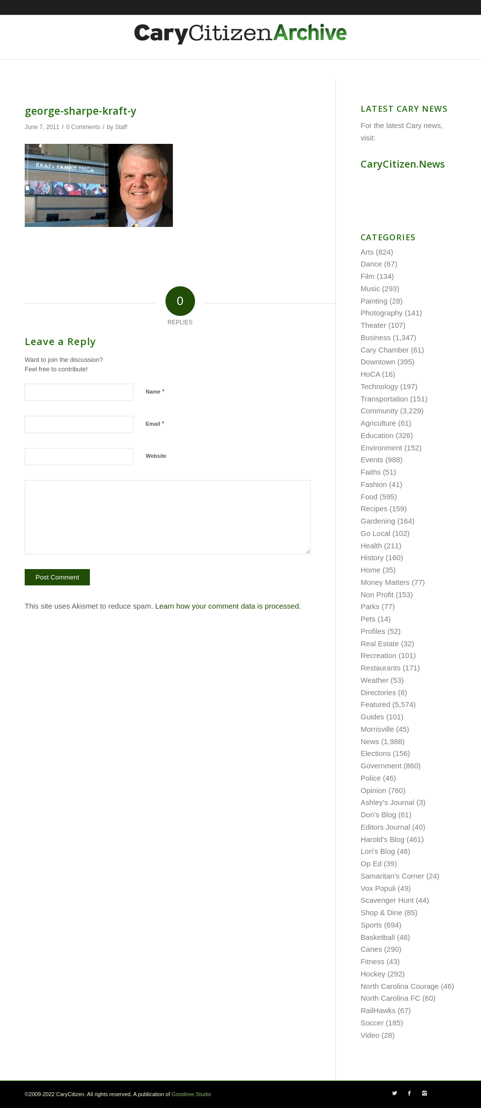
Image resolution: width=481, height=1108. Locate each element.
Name (155, 391)
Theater (373, 325)
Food (369, 496)
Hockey (373, 974)
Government (381, 765)
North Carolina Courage (400, 986)
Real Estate (380, 643)
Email (155, 423)
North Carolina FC (390, 998)
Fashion (374, 484)
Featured (375, 704)
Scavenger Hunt (387, 900)
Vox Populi (378, 888)
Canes (371, 949)
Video (370, 1035)
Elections (376, 753)
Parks (370, 606)
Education (377, 435)
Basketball (378, 937)
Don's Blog (378, 814)
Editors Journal (385, 827)
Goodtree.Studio (191, 1094)
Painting (374, 301)
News (370, 741)
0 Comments (83, 127)
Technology (379, 386)
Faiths (371, 472)
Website (156, 456)
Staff (121, 127)
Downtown (378, 361)
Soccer (372, 1023)
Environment (381, 447)
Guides (372, 716)
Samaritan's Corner (392, 876)
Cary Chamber (385, 350)
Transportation (384, 399)
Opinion (373, 790)
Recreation (379, 655)
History (372, 557)
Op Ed (371, 863)
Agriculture (378, 423)
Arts (367, 252)
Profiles (373, 631)
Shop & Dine (381, 912)
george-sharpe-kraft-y (80, 111)
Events (372, 459)
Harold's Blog (382, 839)
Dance (371, 264)
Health (371, 545)
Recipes (374, 508)
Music (370, 288)
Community (379, 410)
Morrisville (377, 729)
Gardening (378, 521)
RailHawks (378, 1010)
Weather (374, 680)
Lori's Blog (378, 851)
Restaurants (381, 668)
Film (367, 276)
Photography (381, 313)
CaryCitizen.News (403, 164)
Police (371, 778)
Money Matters (385, 582)
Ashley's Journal (387, 802)
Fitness (372, 961)
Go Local (375, 533)
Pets (368, 619)
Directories (378, 692)
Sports (371, 925)
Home (370, 570)
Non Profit (377, 594)
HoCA (370, 374)
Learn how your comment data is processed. (228, 606)
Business (376, 337)
